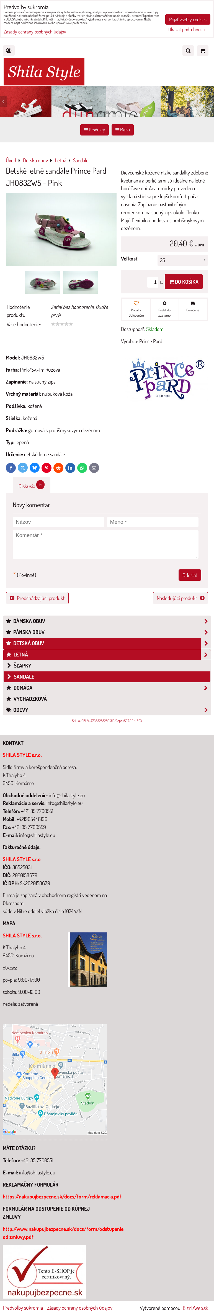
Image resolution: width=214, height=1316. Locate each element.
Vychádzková (26, 698)
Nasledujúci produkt (180, 598)
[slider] (62, 324)
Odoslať (189, 575)
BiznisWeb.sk (195, 1307)
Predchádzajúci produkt (37, 598)
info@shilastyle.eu (37, 1172)
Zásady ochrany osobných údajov (79, 1307)
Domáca (108, 687)
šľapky (18, 665)
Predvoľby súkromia (23, 1307)
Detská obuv (108, 643)
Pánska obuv (108, 632)
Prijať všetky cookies (188, 19)
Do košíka (183, 281)
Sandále (20, 676)
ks (156, 282)
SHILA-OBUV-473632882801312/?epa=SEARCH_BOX (107, 720)
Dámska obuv (108, 621)
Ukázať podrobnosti (186, 29)
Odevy (108, 710)
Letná (108, 654)
